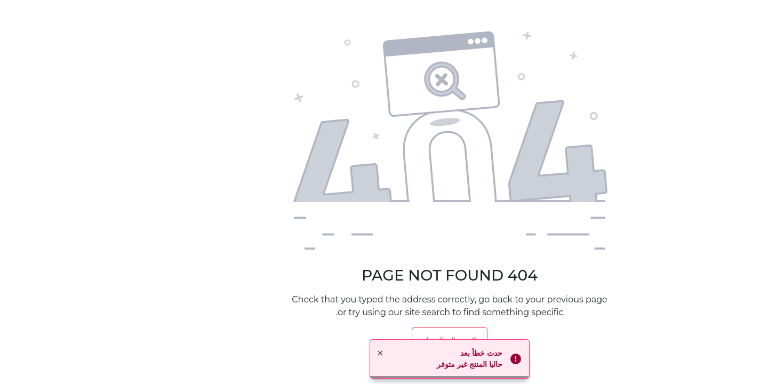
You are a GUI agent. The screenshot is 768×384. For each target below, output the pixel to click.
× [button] (314, 353)
